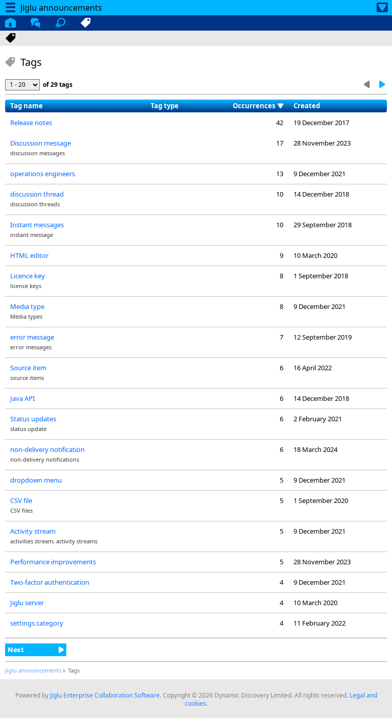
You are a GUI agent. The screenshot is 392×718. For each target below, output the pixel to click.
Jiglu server (27, 602)
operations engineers (42, 173)
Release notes (31, 122)
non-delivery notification (47, 449)
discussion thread (37, 194)
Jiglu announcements (33, 670)
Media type (27, 306)
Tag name (26, 105)
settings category (36, 623)
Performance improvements (53, 561)
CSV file (21, 500)
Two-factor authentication (49, 582)
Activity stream (33, 531)
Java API (22, 398)
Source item (28, 367)
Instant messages (37, 224)
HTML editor (29, 255)
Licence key (27, 275)
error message (32, 337)
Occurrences (254, 105)
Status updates (33, 418)
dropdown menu (36, 480)
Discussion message (40, 143)
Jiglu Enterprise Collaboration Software (105, 695)
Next (16, 649)
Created (306, 105)
